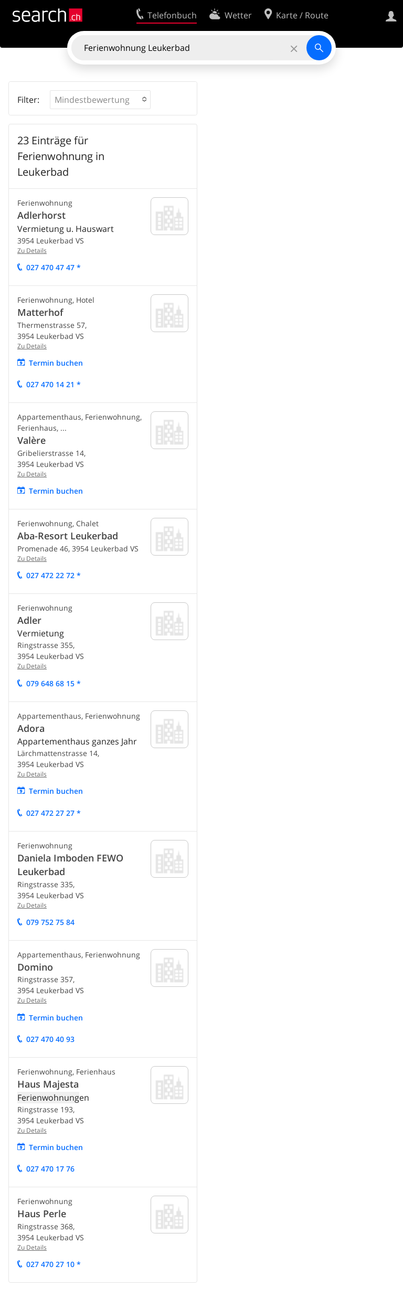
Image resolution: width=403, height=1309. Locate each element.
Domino (35, 967)
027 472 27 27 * (53, 813)
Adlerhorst (41, 215)
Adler (29, 620)
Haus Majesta (48, 1084)
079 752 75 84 (50, 922)
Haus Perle (41, 1213)
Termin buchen (56, 363)
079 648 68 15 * (53, 683)
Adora (31, 728)
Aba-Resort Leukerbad (67, 535)
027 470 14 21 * (53, 384)
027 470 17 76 (50, 1169)
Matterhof (40, 312)
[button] (100, 99)
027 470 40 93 (50, 1039)
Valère (31, 440)
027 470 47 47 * (53, 267)
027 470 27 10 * (53, 1264)
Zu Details (32, 250)
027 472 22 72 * (53, 575)
